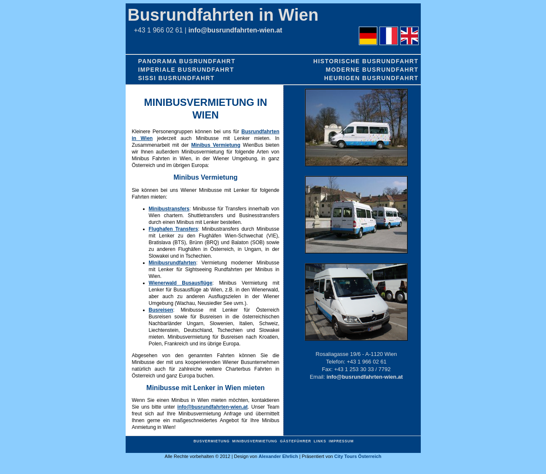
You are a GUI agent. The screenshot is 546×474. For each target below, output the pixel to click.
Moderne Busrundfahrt (371, 69)
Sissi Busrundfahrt (176, 78)
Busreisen (161, 310)
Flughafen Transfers (173, 229)
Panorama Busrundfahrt (187, 61)
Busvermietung (212, 441)
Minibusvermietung (254, 441)
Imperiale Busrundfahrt (186, 69)
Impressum (341, 441)
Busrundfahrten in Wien (223, 14)
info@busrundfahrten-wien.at (235, 30)
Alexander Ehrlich (278, 456)
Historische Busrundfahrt (366, 61)
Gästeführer (295, 441)
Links (320, 441)
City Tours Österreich (358, 456)
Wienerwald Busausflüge (180, 283)
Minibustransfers (169, 209)
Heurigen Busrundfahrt (371, 78)
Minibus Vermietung (215, 145)
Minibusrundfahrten (172, 263)
